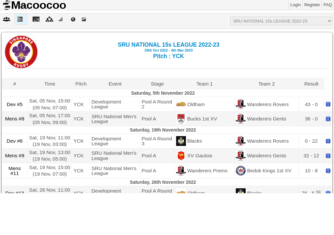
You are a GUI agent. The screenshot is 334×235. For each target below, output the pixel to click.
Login (296, 4)
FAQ (328, 4)
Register (312, 4)
